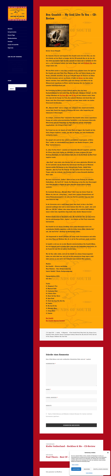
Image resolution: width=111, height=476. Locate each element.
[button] (108, 452)
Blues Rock (83, 332)
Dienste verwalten (75, 464)
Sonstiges (10, 41)
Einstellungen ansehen (100, 469)
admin (58, 332)
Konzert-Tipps (11, 35)
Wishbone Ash (88, 63)
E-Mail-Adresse (52, 397)
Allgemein (65, 332)
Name (48, 389)
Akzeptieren (76, 469)
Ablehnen (87, 469)
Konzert (62, 334)
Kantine (57, 334)
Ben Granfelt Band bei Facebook (55, 321)
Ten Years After (64, 95)
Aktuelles (10, 28)
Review (81, 78)
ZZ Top (74, 95)
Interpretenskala (12, 32)
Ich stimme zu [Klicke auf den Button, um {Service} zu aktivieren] (17, 69)
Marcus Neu (78, 334)
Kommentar (51, 363)
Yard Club (64, 336)
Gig (87, 332)
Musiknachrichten (12, 38)
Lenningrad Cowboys (69, 334)
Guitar (52, 334)
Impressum (10, 48)
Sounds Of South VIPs (13, 44)
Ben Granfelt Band (75, 332)
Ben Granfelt (49, 318)
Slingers (52, 336)
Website (48, 405)
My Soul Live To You (87, 334)
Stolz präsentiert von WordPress (54, 472)
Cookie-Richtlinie (89, 473)
